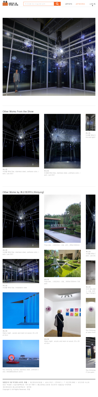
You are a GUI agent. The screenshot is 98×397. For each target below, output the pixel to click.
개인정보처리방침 (36, 382)
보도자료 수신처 (83, 382)
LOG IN (92, 4)
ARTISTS (68, 4)
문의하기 (58, 382)
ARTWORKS (80, 4)
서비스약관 (49, 382)
